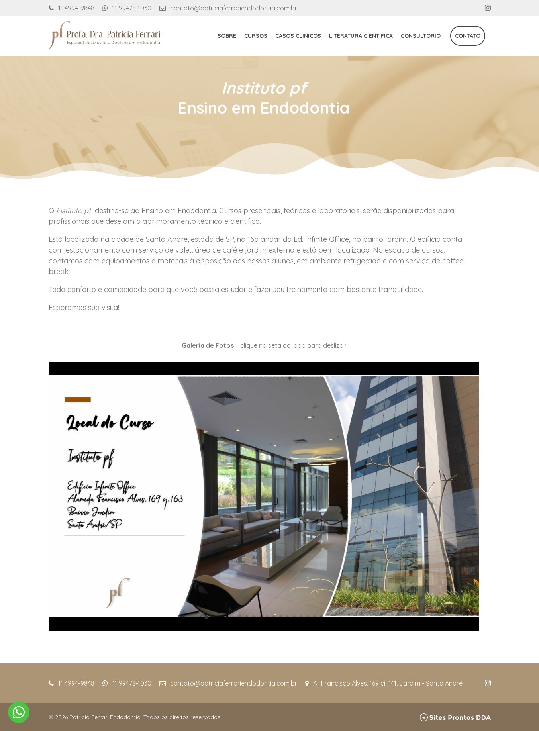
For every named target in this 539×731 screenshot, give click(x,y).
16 (307, 617)
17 (314, 617)
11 (273, 617)
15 (301, 617)
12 (280, 617)
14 (294, 617)
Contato (467, 35)
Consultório (421, 35)
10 (267, 617)
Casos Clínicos (298, 35)
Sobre (227, 35)
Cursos (255, 35)
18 (321, 617)
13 (287, 617)
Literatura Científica (361, 35)
